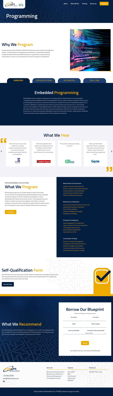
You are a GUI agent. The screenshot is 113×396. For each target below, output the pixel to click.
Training (84, 4)
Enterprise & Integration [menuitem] (54, 376)
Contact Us (10, 212)
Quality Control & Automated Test (73, 186)
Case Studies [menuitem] (72, 376)
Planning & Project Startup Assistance (74, 244)
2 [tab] (55, 171)
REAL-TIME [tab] (94, 80)
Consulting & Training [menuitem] (53, 378)
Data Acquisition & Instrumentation (73, 191)
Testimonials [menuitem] (71, 378)
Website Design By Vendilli (71, 391)
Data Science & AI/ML (70, 232)
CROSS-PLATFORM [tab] (44, 80)
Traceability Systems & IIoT (71, 227)
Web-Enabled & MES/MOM (72, 230)
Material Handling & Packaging (72, 211)
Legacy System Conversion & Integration (75, 225)
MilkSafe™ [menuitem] (71, 380)
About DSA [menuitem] (71, 372)
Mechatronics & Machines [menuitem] (55, 374)
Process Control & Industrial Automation (75, 188)
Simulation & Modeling (70, 213)
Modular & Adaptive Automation (73, 246)
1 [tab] (52, 171)
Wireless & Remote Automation (72, 195)
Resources (93, 4)
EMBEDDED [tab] (18, 80)
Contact (104, 4)
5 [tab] (63, 171)
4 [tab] (60, 171)
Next (112, 151)
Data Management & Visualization (73, 223)
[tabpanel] (56, 104)
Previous (1, 151)
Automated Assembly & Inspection (73, 207)
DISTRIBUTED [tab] (69, 80)
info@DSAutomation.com (11, 378)
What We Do (75, 4)
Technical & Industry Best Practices (73, 248)
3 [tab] (58, 171)
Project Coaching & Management (73, 241)
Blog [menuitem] (69, 374)
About (66, 4)
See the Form (7, 284)
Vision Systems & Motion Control (73, 193)
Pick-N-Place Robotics (70, 209)
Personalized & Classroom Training (73, 250)
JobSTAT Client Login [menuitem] (95, 372)
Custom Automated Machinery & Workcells (76, 205)
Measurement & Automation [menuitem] (55, 372)
